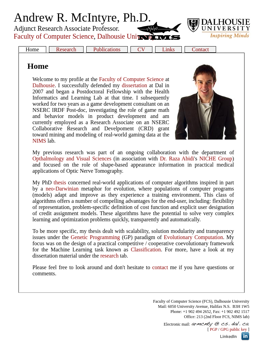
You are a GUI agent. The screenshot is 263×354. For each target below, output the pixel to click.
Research (66, 49)
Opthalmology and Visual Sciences (72, 158)
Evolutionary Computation (193, 237)
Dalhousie (44, 85)
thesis (59, 182)
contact (160, 267)
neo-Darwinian (62, 189)
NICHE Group (215, 158)
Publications (107, 49)
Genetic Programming (95, 237)
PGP (213, 329)
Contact (200, 49)
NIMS (39, 141)
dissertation (134, 85)
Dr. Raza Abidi (177, 158)
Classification (146, 249)
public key (238, 329)
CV (141, 49)
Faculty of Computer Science (131, 79)
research (109, 256)
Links (168, 49)
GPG (225, 329)
